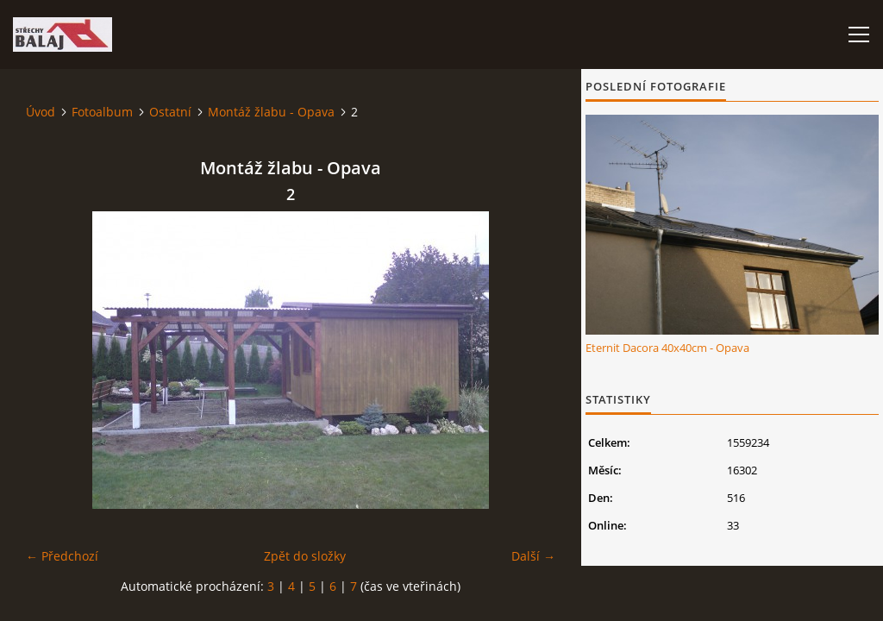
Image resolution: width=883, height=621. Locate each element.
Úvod (40, 112)
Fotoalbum (102, 112)
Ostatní (170, 112)
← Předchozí (62, 556)
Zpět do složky (305, 556)
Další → (533, 556)
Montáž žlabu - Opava (271, 112)
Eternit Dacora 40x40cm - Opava (667, 347)
